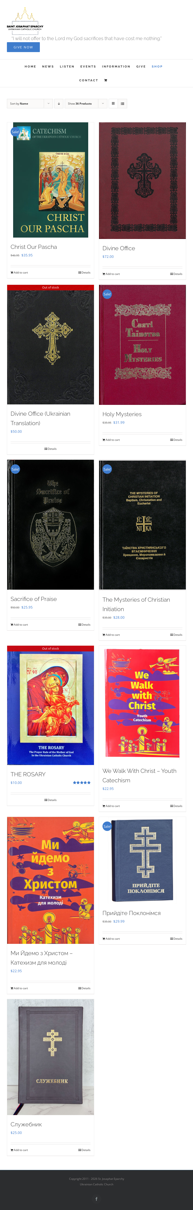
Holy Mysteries (122, 414)
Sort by (19, 104)
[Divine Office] (142, 180)
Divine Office (118, 248)
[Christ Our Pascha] (50, 180)
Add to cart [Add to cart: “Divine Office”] (113, 274)
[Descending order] (58, 103)
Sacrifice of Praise (34, 598)
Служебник (26, 1124)
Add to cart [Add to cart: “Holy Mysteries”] (113, 440)
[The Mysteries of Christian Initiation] (142, 525)
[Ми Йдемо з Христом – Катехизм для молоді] (50, 880)
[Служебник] (50, 1057)
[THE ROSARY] (50, 705)
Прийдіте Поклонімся (131, 913)
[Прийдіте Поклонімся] (142, 860)
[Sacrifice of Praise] (50, 525)
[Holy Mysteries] (142, 345)
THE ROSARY (28, 774)
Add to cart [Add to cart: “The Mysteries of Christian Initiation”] (113, 635)
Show (80, 104)
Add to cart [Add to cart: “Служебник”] (21, 1150)
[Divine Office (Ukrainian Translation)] (50, 345)
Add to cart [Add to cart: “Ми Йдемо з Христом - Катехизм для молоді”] (21, 988)
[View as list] (122, 103)
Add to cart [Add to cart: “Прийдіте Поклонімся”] (113, 939)
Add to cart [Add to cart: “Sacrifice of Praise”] (21, 625)
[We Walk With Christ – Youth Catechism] (142, 704)
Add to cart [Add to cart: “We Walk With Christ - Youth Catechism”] (113, 806)
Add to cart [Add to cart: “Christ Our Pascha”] (21, 272)
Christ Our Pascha (34, 246)
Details (86, 272)
